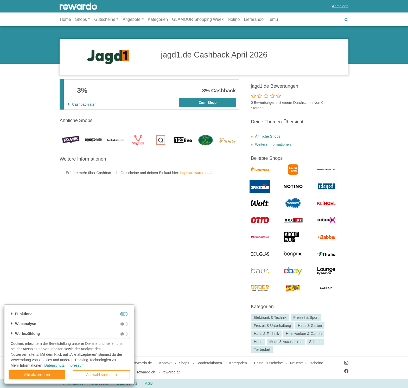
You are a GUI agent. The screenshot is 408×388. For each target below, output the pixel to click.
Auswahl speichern (101, 375)
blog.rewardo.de (139, 363)
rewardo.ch (146, 372)
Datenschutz (54, 365)
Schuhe (315, 342)
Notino (234, 19)
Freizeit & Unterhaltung (272, 325)
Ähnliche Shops (267, 136)
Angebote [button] (132, 19)
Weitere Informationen (273, 144)
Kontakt (165, 363)
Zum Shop (207, 102)
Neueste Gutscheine (306, 363)
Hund (258, 342)
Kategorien (158, 19)
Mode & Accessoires (285, 342)
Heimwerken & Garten (304, 334)
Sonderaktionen (209, 363)
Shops (184, 363)
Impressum (76, 365)
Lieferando (254, 19)
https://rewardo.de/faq (197, 173)
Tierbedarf (262, 350)
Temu (273, 19)
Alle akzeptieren (37, 375)
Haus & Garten (310, 325)
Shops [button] (81, 19)
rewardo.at (171, 372)
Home (65, 19)
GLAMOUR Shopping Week (198, 19)
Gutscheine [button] (104, 19)
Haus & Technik (266, 334)
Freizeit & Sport (305, 317)
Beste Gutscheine (268, 363)
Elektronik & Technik (270, 317)
